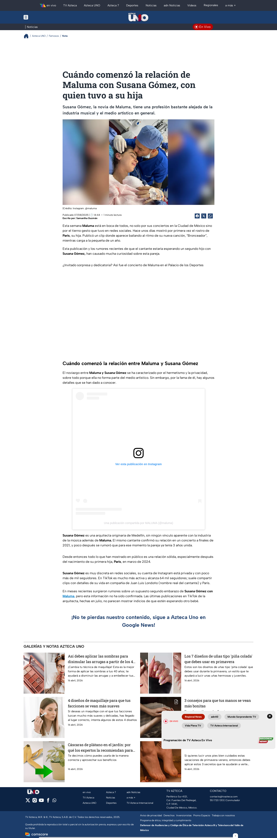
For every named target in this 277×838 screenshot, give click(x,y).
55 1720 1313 (217, 800)
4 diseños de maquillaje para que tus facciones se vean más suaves (99, 703)
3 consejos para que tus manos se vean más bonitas (217, 703)
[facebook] (48, 802)
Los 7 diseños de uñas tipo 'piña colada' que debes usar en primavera (218, 659)
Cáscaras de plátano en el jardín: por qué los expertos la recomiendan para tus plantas (100, 747)
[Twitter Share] (203, 215)
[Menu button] (40, 17)
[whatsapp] (54, 801)
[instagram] (34, 802)
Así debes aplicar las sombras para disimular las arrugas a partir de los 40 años (101, 659)
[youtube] (41, 802)
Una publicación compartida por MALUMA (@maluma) (138, 523)
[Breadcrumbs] (28, 36)
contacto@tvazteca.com (224, 796)
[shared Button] (210, 215)
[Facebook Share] (197, 215)
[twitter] (27, 802)
